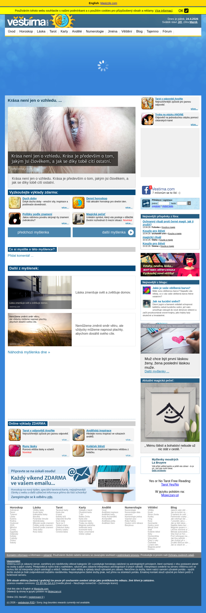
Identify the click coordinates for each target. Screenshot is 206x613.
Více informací (163, 10)
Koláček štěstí (95, 446)
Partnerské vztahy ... (180, 517)
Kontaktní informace (17, 555)
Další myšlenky (159, 470)
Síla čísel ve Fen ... (179, 534)
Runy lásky (30, 446)
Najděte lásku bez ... (180, 525)
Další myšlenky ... (157, 371)
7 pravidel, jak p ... (179, 521)
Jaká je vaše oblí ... (179, 510)
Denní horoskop (96, 198)
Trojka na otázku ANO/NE (169, 114)
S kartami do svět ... (179, 514)
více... (194, 108)
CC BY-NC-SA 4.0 (45, 583)
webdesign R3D (26, 602)
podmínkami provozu (128, 555)
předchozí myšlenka (33, 232)
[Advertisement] (103, 66)
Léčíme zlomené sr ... (180, 530)
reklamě (47, 555)
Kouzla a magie (168, 227)
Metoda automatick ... (180, 532)
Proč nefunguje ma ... (180, 536)
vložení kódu (167, 206)
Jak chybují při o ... (179, 540)
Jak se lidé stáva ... (179, 523)
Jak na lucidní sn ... (179, 512)
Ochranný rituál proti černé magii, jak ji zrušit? (168, 223)
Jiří (180, 22)
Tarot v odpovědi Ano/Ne (169, 98)
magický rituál (152, 237)
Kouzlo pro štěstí (154, 230)
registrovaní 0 (36, 597)
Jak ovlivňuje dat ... (179, 519)
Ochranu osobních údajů (181, 555)
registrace (156, 206)
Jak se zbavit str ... (179, 545)
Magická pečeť (96, 214)
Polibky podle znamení (37, 214)
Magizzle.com (108, 3)
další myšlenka (113, 232)
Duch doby (30, 198)
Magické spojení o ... (180, 527)
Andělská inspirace (99, 430)
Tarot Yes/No (170, 484)
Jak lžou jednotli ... (179, 538)
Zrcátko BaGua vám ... (180, 543)
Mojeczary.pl (170, 495)
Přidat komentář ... (21, 255)
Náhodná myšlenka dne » (29, 352)
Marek (193, 22)
